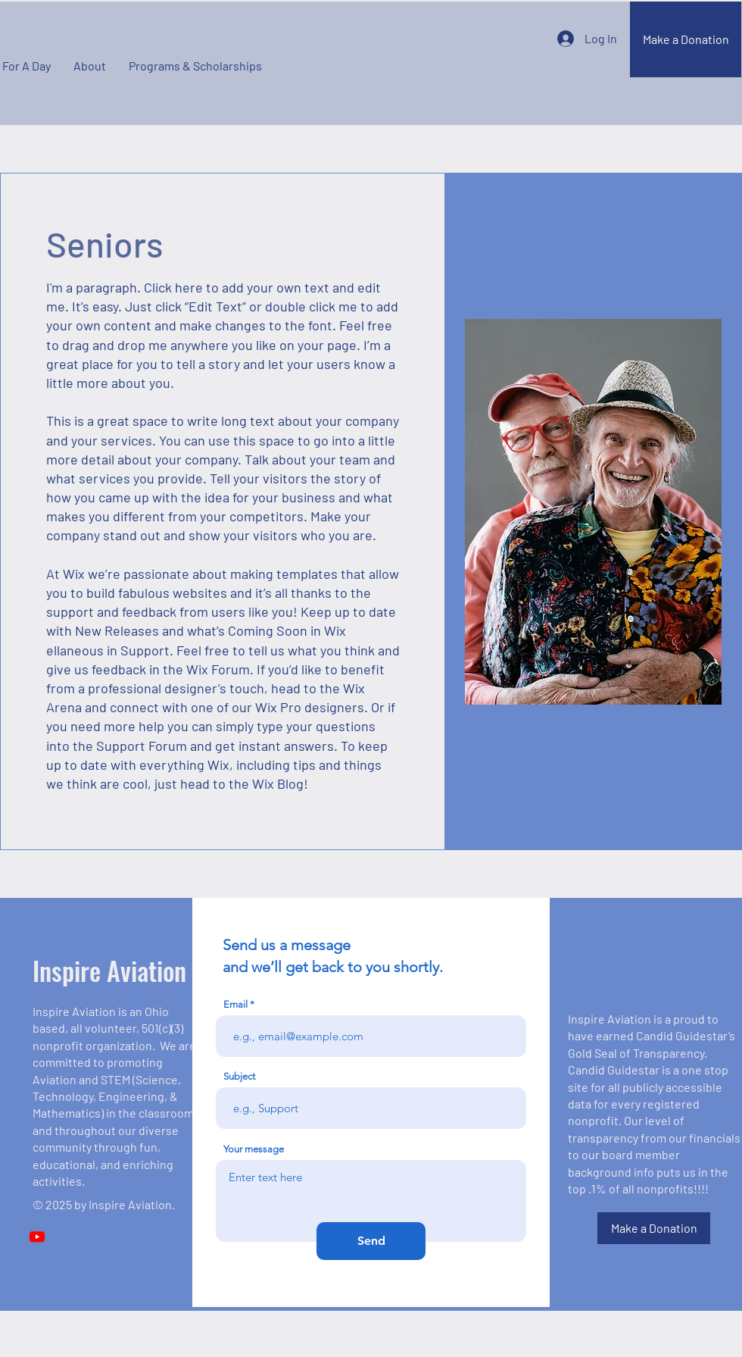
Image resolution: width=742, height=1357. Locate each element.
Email (235, 1004)
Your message (253, 1149)
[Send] (371, 1241)
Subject (239, 1076)
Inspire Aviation (109, 970)
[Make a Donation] (685, 39)
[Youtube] (37, 1236)
